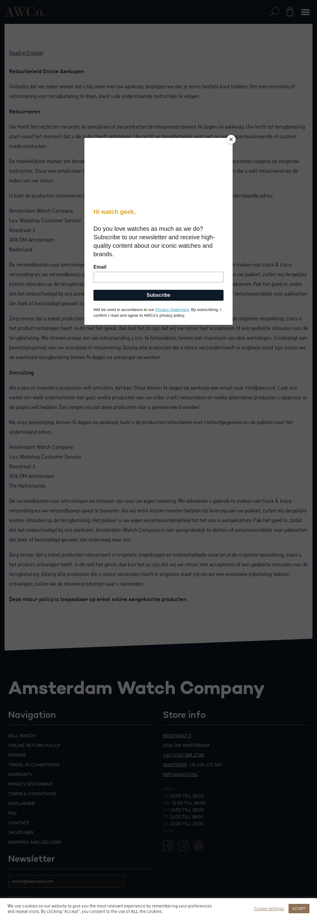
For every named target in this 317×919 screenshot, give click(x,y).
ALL (135, 911)
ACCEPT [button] (299, 908)
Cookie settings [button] (269, 908)
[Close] (231, 139)
